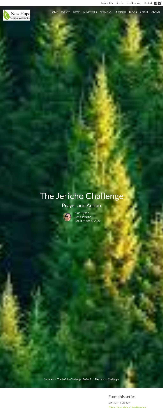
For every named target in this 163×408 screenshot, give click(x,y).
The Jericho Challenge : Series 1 (74, 379)
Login (103, 3)
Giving (155, 12)
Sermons (105, 12)
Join (111, 3)
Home (54, 12)
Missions (120, 12)
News (76, 12)
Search (120, 3)
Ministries (90, 12)
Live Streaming (133, 3)
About (144, 12)
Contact (148, 3)
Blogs (133, 12)
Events (65, 12)
